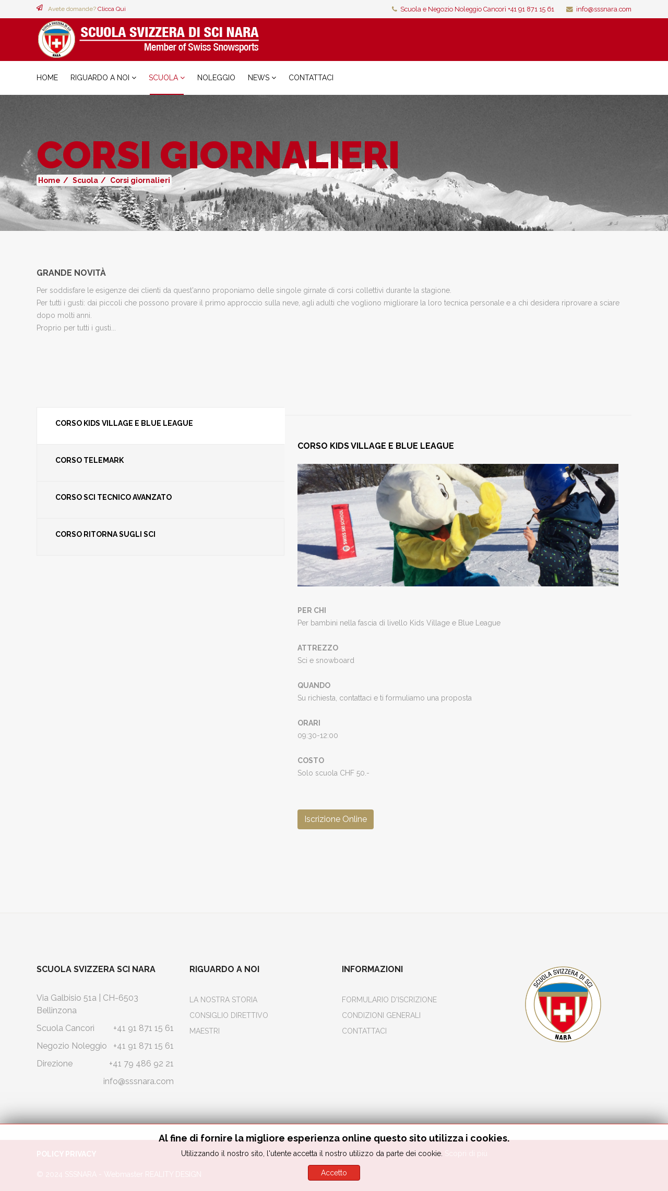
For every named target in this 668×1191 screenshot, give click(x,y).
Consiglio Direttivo (228, 1015)
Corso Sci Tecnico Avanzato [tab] (113, 497)
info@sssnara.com (603, 9)
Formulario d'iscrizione (389, 1000)
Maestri (204, 1031)
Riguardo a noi (99, 77)
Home (47, 77)
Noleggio (216, 77)
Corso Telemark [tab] (89, 460)
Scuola (163, 77)
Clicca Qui (112, 9)
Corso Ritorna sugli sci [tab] (105, 534)
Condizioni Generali (381, 1015)
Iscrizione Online (335, 819)
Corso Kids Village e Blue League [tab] (124, 423)
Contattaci (311, 77)
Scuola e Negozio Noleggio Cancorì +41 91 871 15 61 (477, 9)
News (258, 77)
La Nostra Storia (223, 1000)
